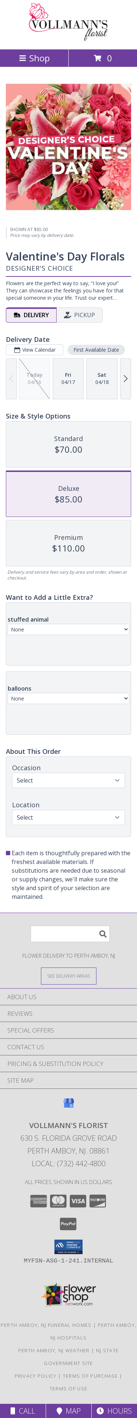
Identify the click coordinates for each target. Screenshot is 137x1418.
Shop (34, 58)
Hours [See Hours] (114, 1411)
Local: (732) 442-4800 (69, 1163)
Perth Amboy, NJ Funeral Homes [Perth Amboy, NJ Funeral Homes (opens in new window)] (46, 1325)
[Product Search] (70, 934)
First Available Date (96, 349)
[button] (68, 1247)
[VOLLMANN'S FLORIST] (69, 38)
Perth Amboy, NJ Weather (54, 1350)
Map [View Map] (69, 1411)
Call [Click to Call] (23, 1411)
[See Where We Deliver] (68, 975)
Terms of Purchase (90, 1376)
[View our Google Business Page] (69, 1106)
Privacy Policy (36, 1376)
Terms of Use (69, 1388)
